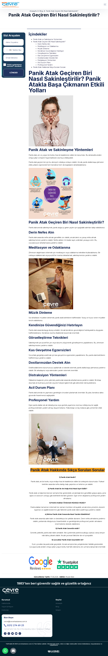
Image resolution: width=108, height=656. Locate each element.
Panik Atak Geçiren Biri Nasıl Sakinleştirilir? (49, 42)
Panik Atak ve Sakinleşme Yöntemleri (47, 39)
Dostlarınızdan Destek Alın (48, 58)
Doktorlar (5, 610)
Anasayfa (33, 11)
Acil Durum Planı (44, 63)
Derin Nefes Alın (44, 44)
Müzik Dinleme (43, 49)
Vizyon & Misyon (7, 606)
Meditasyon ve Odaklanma (48, 46)
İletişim (58, 610)
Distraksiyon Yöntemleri (47, 60)
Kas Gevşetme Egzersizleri (48, 56)
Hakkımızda (6, 603)
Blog (41, 11)
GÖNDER (13, 73)
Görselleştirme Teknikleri (47, 53)
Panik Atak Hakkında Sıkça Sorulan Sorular (49, 67)
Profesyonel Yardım (45, 65)
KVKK (9, 65)
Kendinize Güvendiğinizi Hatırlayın (51, 51)
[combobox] (7, 50)
